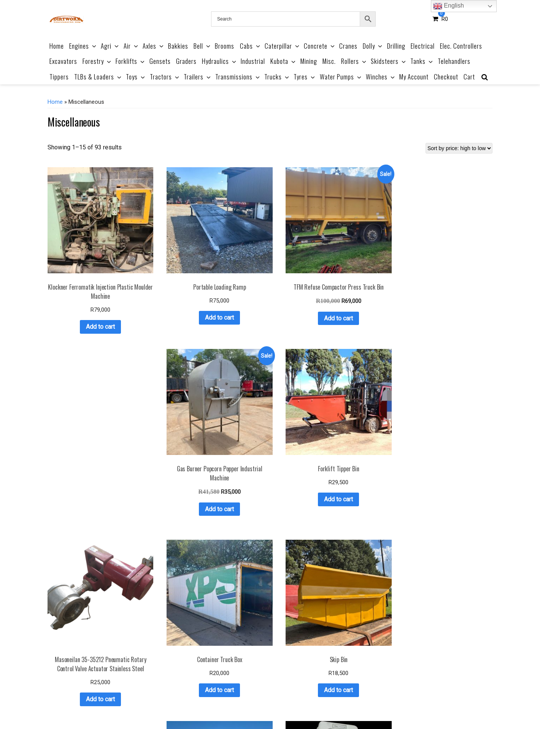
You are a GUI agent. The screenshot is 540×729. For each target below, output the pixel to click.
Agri (110, 46)
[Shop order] (459, 148)
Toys (136, 76)
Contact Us (387, 705)
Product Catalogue (163, 705)
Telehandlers (454, 61)
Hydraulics (219, 61)
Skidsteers (389, 61)
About (199, 705)
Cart (469, 76)
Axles (154, 46)
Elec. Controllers (461, 46)
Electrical (423, 46)
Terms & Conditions (237, 705)
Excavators (63, 61)
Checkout (446, 76)
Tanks (422, 61)
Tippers (59, 76)
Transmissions (238, 76)
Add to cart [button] (85, 296)
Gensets (160, 61)
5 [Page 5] (273, 669)
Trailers (198, 76)
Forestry (97, 61)
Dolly (373, 46)
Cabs (250, 46)
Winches (381, 76)
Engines (83, 46)
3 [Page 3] (254, 669)
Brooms (224, 46)
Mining (308, 61)
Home (56, 46)
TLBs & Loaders (98, 76)
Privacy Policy (350, 705)
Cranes (348, 46)
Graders (186, 61)
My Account (414, 76)
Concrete (320, 46)
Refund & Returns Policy (297, 705)
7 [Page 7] (293, 669)
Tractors (165, 76)
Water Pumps (341, 76)
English (448, 6)
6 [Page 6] (283, 669)
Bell (202, 46)
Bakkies (178, 46)
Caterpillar (282, 46)
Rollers (354, 61)
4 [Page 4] (263, 669)
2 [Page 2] (244, 669)
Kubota (283, 61)
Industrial (253, 61)
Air (131, 46)
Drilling (396, 46)
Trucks (277, 76)
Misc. (329, 61)
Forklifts (131, 61)
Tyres (305, 76)
